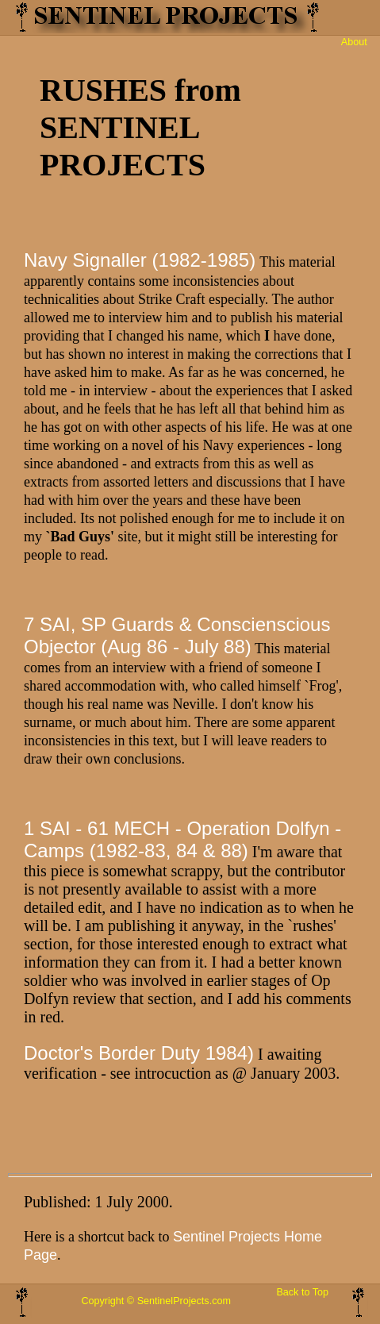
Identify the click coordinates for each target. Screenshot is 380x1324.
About (354, 42)
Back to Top (302, 1292)
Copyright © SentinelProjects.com (155, 1301)
